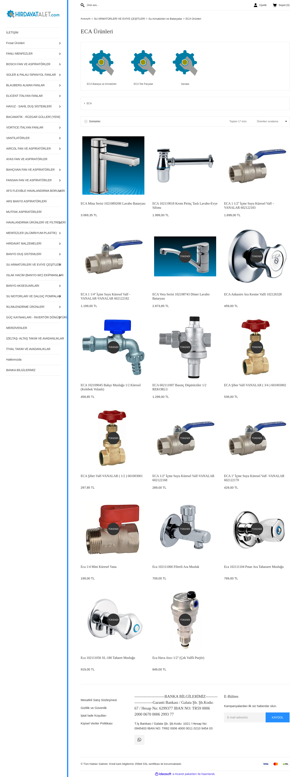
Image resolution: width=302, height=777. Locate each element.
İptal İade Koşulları (93, 715)
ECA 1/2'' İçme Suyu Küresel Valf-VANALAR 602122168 (183, 478)
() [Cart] (281, 5)
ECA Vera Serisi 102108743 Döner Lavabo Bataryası (181, 296)
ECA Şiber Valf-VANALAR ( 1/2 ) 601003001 (112, 476)
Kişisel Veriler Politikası (97, 723)
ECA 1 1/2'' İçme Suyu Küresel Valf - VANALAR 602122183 (249, 205)
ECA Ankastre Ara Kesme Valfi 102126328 (253, 294)
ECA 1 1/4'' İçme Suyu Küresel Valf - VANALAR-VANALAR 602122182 (105, 296)
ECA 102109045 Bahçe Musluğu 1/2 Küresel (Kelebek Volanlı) (111, 387)
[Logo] (33, 13)
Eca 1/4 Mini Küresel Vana (98, 566)
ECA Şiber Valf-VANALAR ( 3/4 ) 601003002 (255, 385)
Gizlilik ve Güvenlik (94, 708)
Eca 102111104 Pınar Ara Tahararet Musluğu (254, 566)
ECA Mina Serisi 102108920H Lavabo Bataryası (113, 203)
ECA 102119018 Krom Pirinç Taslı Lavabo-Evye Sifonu (185, 205)
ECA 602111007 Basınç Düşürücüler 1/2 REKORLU (179, 387)
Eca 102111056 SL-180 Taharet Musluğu (108, 657)
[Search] (131, 5)
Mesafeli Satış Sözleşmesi (99, 700)
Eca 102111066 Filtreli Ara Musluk (175, 566)
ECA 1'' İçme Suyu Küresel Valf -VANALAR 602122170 (254, 478)
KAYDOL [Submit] (277, 717)
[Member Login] (260, 5)
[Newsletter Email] (257, 717)
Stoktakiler (95, 121)
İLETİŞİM (12, 32)
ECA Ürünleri (195, 18)
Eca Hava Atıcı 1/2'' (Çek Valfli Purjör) (178, 657)
